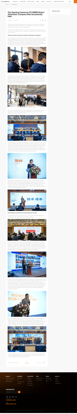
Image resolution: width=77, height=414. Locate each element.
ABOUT (58, 379)
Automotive (19, 379)
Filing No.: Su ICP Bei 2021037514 (40, 411)
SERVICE (43, 1)
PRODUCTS (15, 1)
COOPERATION (60, 384)
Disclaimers (63, 411)
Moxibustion (29, 384)
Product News (41, 381)
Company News (16, 4)
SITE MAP (69, 411)
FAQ (48, 382)
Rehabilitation (30, 386)
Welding (29, 379)
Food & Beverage (20, 382)
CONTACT (59, 382)
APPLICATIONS (31, 1)
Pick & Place (29, 382)
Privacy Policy (56, 411)
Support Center (51, 381)
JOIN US (58, 381)
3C (18, 381)
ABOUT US (49, 1)
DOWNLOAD (50, 379)
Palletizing (29, 381)
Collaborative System (10, 379)
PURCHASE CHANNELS (59, 1)
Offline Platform (9, 382)
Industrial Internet (9, 381)
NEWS (37, 1)
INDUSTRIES (23, 1)
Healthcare (19, 384)
